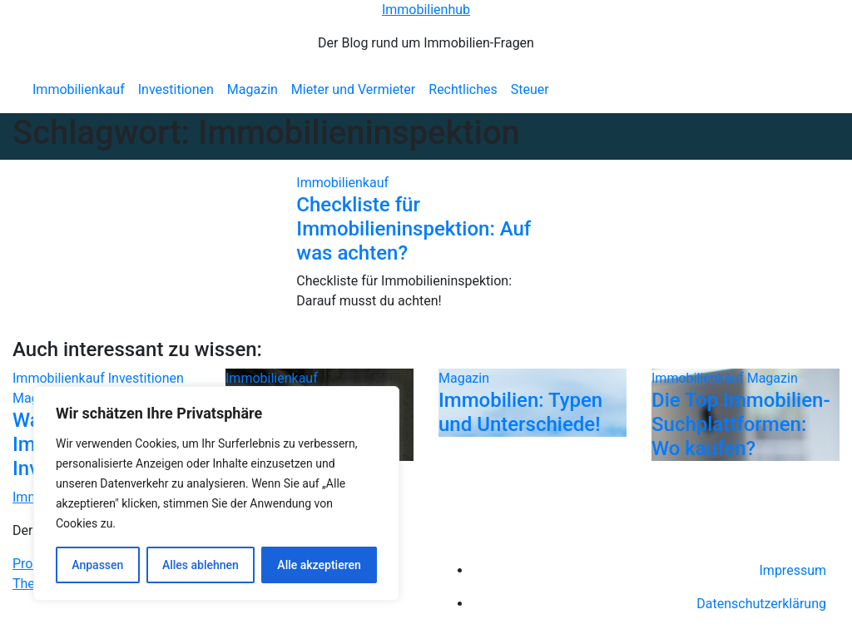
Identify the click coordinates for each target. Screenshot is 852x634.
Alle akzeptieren (318, 565)
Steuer (530, 89)
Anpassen (97, 565)
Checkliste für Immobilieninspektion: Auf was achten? (413, 229)
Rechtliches (462, 89)
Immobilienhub (426, 9)
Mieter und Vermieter (353, 89)
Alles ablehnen (200, 565)
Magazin (252, 89)
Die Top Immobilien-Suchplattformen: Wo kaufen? (740, 424)
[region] (216, 493)
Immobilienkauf (78, 89)
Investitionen (176, 89)
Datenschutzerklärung (761, 604)
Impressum (793, 570)
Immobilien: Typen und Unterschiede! (520, 412)
